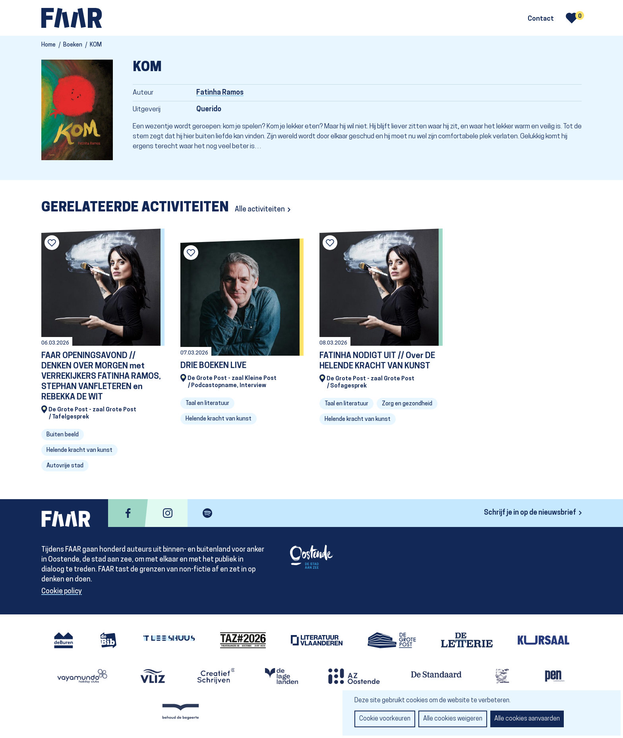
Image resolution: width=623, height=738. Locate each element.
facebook (128, 513)
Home (48, 45)
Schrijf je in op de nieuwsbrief (530, 512)
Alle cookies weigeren (452, 719)
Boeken (72, 45)
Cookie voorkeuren (384, 719)
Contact (541, 19)
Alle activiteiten (260, 209)
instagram (168, 513)
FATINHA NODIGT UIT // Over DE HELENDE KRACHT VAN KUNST (377, 361)
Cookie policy (61, 591)
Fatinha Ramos (220, 92)
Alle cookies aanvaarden (527, 719)
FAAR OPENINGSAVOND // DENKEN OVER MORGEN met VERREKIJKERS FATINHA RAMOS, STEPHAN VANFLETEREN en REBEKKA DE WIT (101, 376)
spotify (207, 513)
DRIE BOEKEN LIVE (213, 366)
